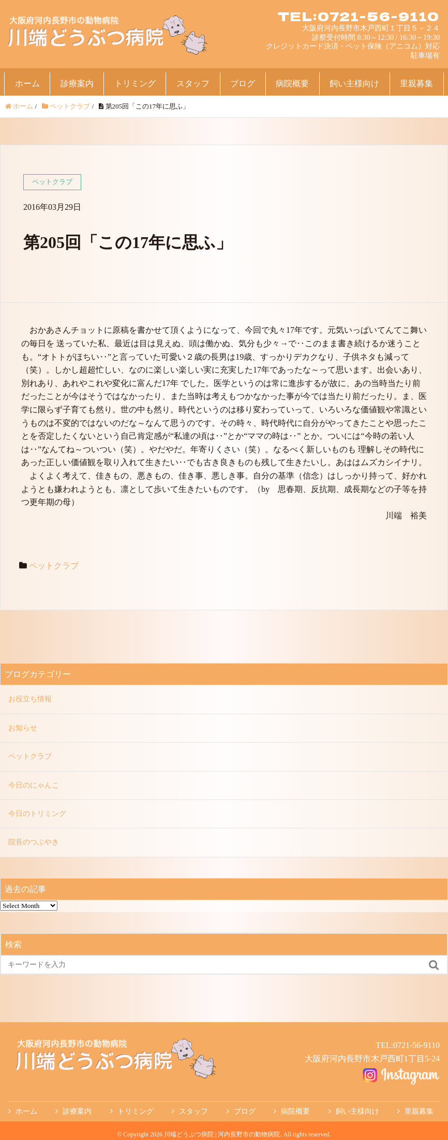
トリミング (135, 83)
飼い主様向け (354, 83)
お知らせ (22, 728)
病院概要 (292, 83)
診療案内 (77, 83)
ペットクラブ (54, 565)
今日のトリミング (37, 814)
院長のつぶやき (33, 842)
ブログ (242, 83)
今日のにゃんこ (33, 785)
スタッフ (193, 83)
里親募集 (416, 83)
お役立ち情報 (30, 699)
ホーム (27, 83)
